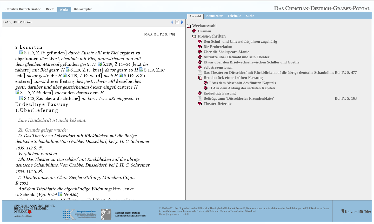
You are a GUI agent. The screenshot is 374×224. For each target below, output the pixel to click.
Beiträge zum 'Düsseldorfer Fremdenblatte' (239, 98)
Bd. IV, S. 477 (346, 72)
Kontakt (185, 214)
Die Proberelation (218, 47)
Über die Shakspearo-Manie (226, 52)
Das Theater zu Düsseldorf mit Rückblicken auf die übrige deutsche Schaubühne (269, 72)
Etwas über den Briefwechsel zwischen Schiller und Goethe (251, 62)
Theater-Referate (218, 104)
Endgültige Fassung (220, 93)
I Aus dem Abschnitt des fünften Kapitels (242, 83)
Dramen (204, 31)
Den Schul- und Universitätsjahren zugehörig (240, 41)
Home (162, 214)
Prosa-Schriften (212, 36)
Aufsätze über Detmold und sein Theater (237, 57)
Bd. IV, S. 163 (346, 98)
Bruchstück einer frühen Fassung (233, 77)
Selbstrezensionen (218, 67)
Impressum (173, 214)
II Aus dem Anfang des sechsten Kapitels (242, 88)
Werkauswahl (204, 26)
